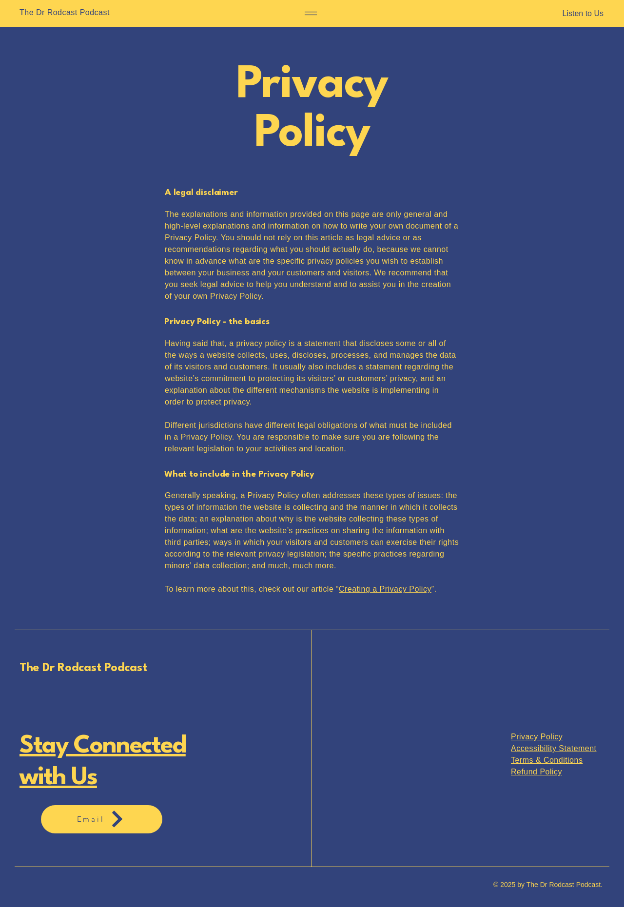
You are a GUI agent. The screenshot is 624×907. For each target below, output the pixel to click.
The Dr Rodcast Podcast (83, 668)
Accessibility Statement (554, 748)
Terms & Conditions (547, 760)
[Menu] (311, 13)
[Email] (101, 819)
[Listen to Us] (553, 13)
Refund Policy (536, 772)
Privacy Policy (537, 737)
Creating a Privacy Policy (385, 589)
